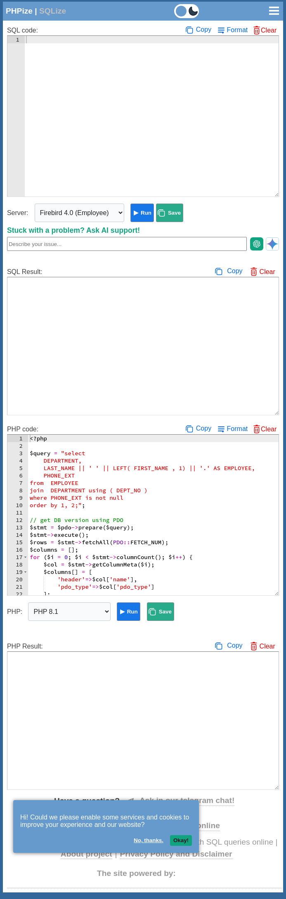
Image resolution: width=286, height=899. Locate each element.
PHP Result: (25, 646)
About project (86, 854)
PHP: (14, 611)
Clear (269, 30)
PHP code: (22, 429)
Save (174, 213)
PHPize (19, 11)
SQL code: (22, 30)
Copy (203, 29)
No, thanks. (148, 840)
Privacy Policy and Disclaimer (176, 854)
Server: (17, 212)
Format (237, 29)
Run (146, 213)
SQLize (52, 11)
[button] (25, 557)
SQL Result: (25, 271)
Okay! (181, 840)
